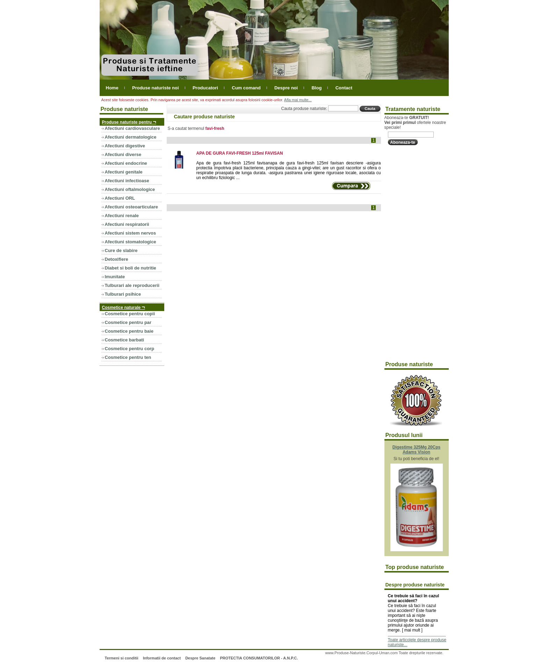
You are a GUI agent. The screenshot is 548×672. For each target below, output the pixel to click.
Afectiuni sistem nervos (130, 233)
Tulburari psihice (123, 294)
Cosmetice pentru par (128, 322)
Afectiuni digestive (125, 145)
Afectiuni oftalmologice (130, 189)
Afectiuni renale (122, 215)
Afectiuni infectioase (127, 180)
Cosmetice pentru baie (129, 331)
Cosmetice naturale (123, 307)
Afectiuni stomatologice (130, 241)
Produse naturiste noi (155, 87)
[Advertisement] (412, 253)
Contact (344, 87)
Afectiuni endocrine (126, 163)
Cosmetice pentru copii (130, 313)
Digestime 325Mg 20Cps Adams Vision (416, 450)
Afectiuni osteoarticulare (131, 206)
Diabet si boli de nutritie (130, 268)
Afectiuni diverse (123, 154)
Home (112, 87)
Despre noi (286, 87)
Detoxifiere (116, 259)
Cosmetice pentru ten (128, 357)
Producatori (205, 87)
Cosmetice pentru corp (129, 348)
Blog (316, 87)
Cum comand (246, 87)
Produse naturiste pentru (129, 122)
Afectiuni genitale (124, 172)
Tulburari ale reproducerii (132, 285)
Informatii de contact (162, 658)
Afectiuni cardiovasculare (132, 128)
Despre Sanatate (200, 658)
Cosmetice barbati (124, 339)
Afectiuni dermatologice (131, 137)
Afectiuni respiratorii (127, 224)
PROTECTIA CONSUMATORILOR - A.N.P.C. (259, 658)
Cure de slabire (121, 250)
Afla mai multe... (298, 100)
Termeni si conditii (121, 658)
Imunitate (115, 276)
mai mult (412, 630)
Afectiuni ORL (120, 198)
